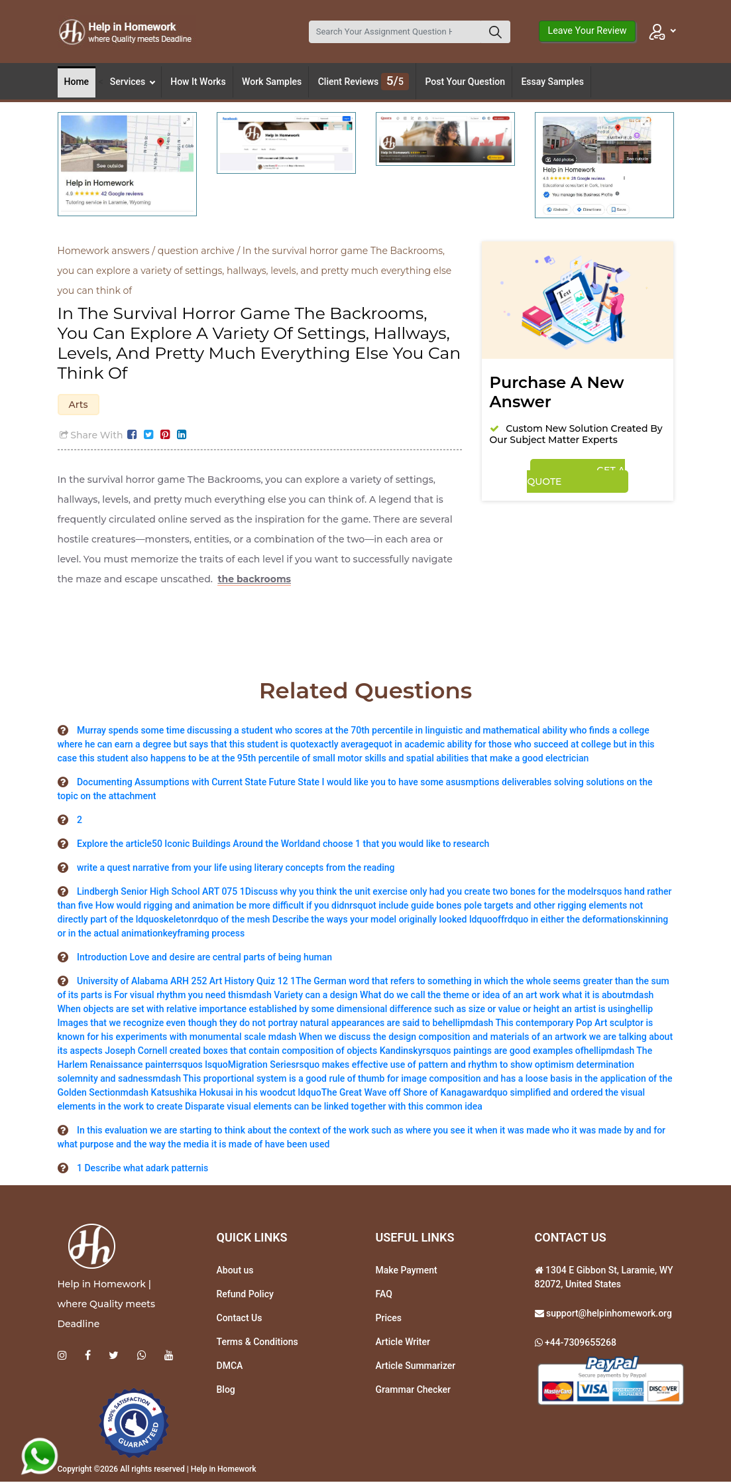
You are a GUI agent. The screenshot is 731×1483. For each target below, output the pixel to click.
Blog (226, 1391)
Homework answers (104, 251)
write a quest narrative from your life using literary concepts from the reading (235, 869)
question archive (196, 251)
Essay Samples (552, 81)
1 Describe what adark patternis (142, 1169)
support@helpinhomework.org (608, 1314)
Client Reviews (363, 81)
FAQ (384, 1295)
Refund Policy (245, 1295)
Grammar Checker (413, 1391)
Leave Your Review (586, 30)
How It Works (197, 81)
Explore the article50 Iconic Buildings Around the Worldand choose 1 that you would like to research (283, 845)
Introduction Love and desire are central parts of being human (204, 958)
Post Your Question (465, 81)
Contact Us (239, 1319)
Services (132, 81)
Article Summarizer (416, 1367)
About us (235, 1271)
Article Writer (403, 1343)
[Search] (395, 32)
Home (76, 81)
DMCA (230, 1367)
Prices (389, 1319)
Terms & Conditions (257, 1343)
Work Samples (272, 81)
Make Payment (406, 1271)
